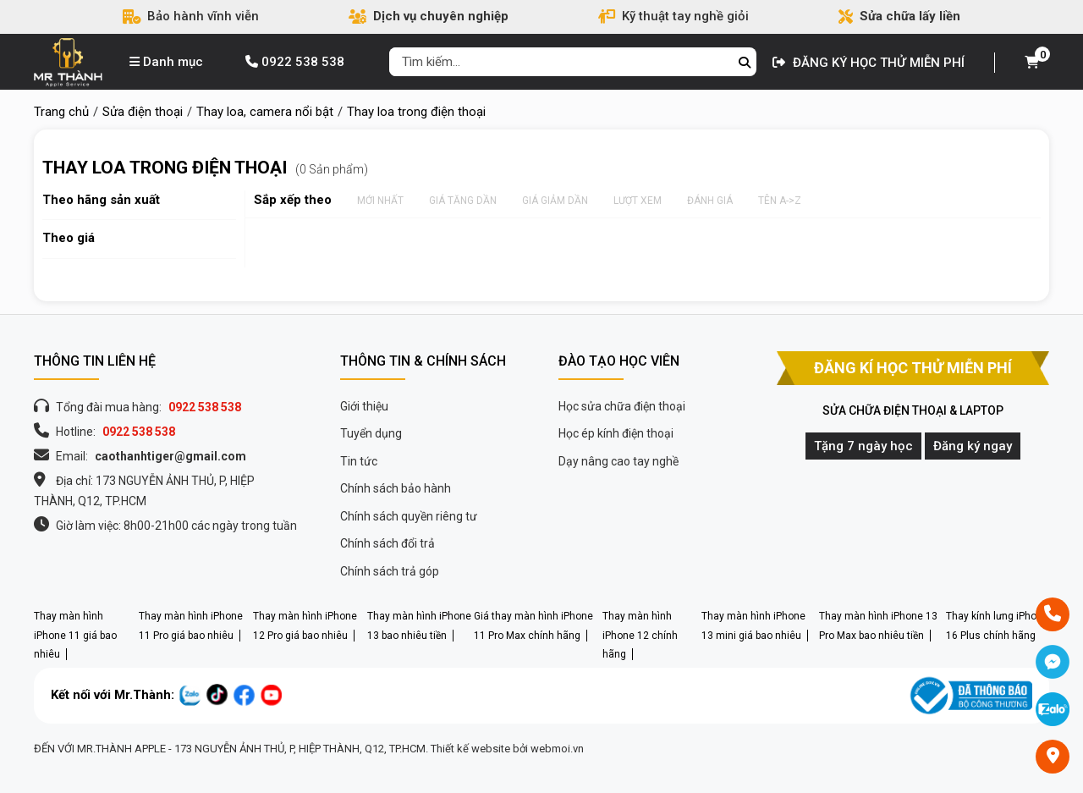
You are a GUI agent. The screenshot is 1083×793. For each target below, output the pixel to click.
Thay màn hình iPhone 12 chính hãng (640, 635)
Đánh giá (710, 201)
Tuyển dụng (371, 433)
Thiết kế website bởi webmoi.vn (507, 748)
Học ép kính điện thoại (615, 433)
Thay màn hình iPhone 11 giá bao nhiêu (75, 635)
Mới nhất (380, 201)
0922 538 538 (294, 61)
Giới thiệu (364, 406)
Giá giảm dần (555, 201)
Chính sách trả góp (389, 571)
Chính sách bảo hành (395, 488)
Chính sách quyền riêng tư (408, 516)
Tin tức (358, 461)
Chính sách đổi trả (387, 543)
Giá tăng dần (463, 201)
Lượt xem (637, 201)
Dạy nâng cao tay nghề (618, 461)
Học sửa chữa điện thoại (621, 406)
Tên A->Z (779, 201)
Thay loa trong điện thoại (164, 167)
